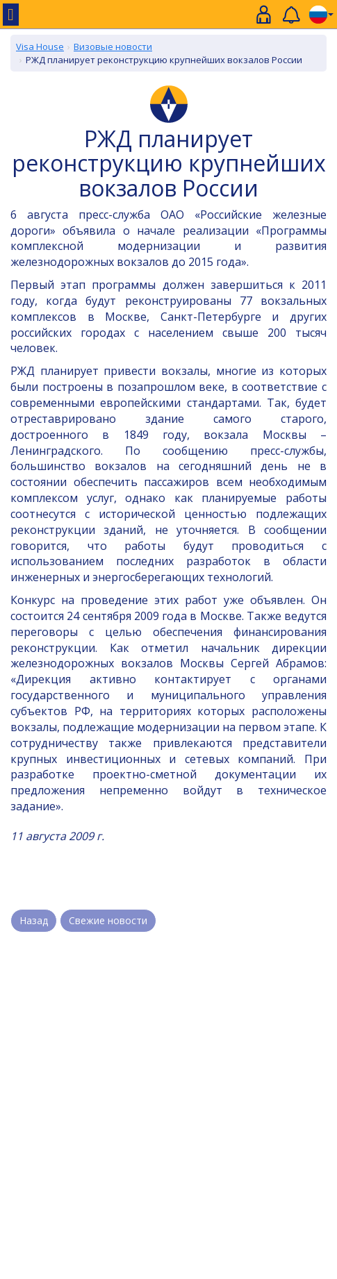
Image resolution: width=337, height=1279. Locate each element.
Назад (33, 920)
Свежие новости (108, 920)
